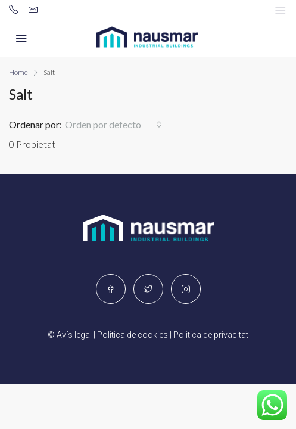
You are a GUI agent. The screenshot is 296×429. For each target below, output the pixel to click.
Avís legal (74, 335)
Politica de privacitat (210, 335)
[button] (113, 124)
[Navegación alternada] (280, 10)
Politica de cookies (132, 335)
